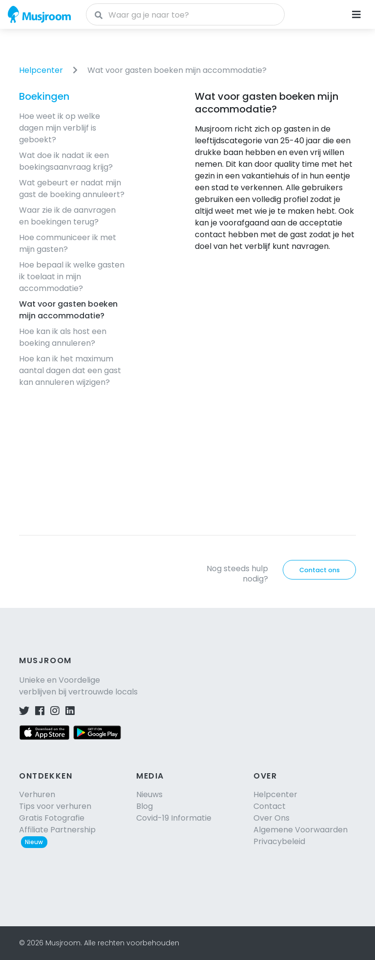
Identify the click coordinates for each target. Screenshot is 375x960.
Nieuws (149, 794)
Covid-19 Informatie (173, 818)
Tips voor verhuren (55, 806)
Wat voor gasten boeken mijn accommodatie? (177, 70)
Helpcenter (41, 70)
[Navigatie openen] (356, 14)
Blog (144, 806)
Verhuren (37, 794)
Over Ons (271, 818)
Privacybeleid (279, 841)
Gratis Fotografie (51, 818)
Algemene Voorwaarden (300, 829)
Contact (269, 806)
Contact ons (319, 570)
